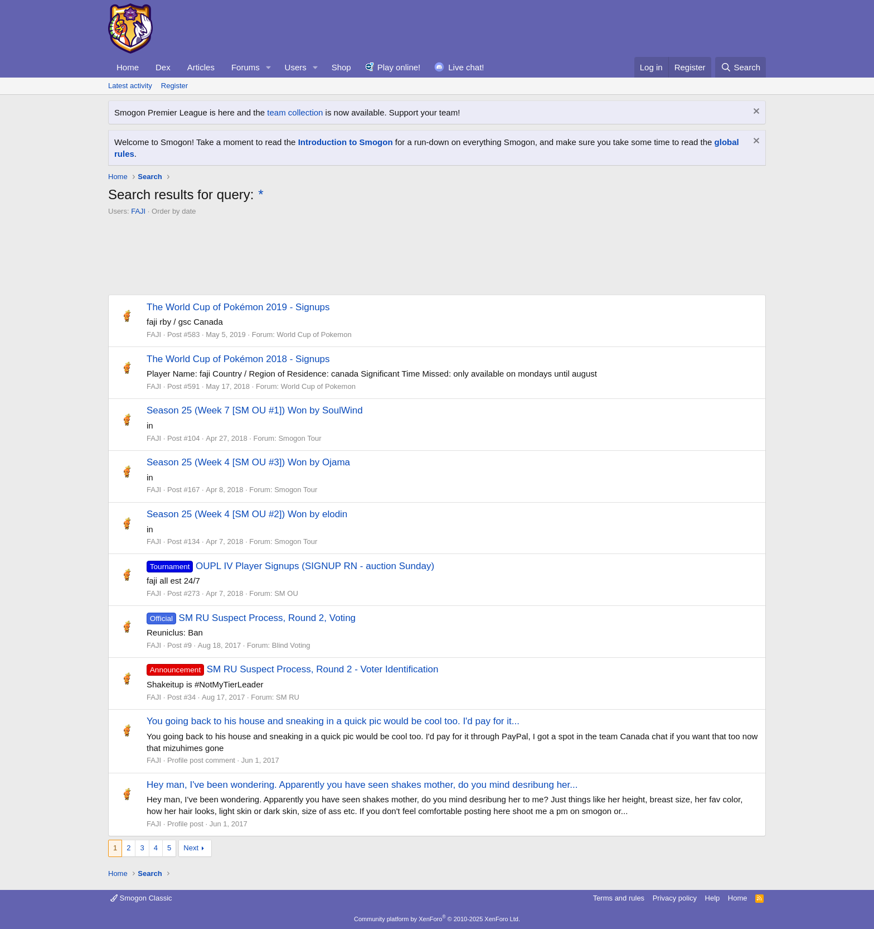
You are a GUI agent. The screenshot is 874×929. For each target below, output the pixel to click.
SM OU (286, 593)
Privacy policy (675, 898)
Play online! (399, 67)
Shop (341, 67)
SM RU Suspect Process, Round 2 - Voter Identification (292, 669)
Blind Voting (291, 645)
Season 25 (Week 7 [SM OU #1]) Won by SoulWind (255, 410)
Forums (245, 67)
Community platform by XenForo (437, 919)
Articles (201, 67)
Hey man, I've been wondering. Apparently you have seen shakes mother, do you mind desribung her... (362, 784)
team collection (295, 112)
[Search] (740, 67)
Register (174, 85)
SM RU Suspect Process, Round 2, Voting (251, 618)
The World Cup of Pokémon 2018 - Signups (238, 359)
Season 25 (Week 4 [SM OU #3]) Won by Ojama (248, 462)
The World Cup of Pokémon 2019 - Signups (238, 307)
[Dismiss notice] (755, 112)
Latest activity (130, 85)
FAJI (138, 211)
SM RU (287, 697)
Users (296, 67)
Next (190, 848)
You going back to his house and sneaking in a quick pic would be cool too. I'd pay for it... (333, 721)
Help (712, 898)
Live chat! (466, 67)
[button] (268, 67)
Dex (163, 67)
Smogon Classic (141, 898)
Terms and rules (618, 898)
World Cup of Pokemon (313, 334)
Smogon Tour (299, 438)
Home (127, 67)
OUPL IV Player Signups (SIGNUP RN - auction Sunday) (290, 566)
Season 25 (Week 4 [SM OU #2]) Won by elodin (247, 514)
